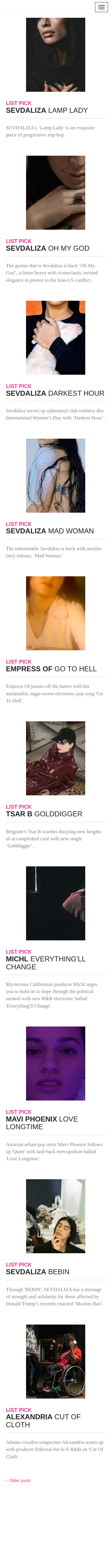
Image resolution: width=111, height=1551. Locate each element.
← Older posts (17, 1480)
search (85, 7)
